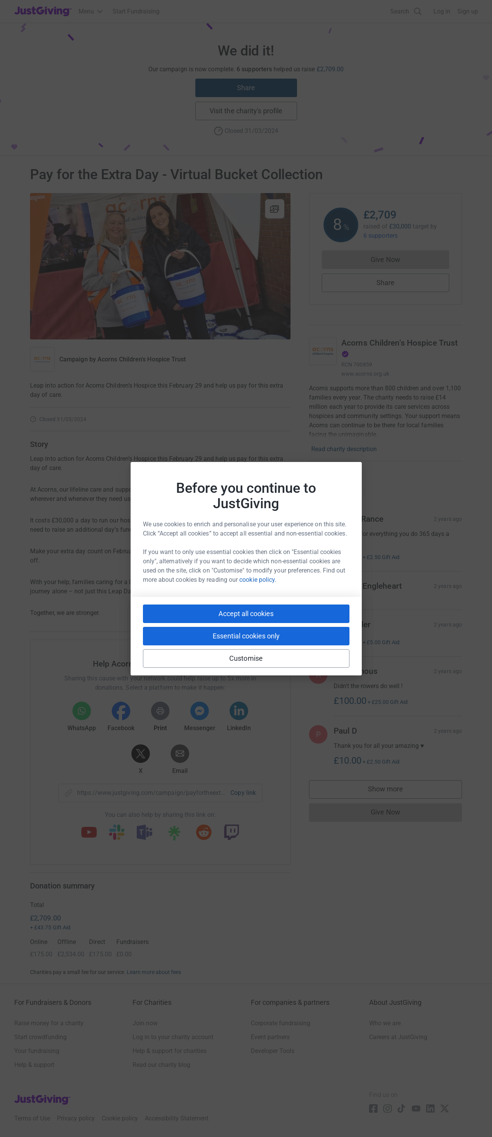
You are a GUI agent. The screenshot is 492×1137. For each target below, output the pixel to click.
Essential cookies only (246, 636)
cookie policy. (257, 579)
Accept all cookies (246, 614)
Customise (246, 658)
